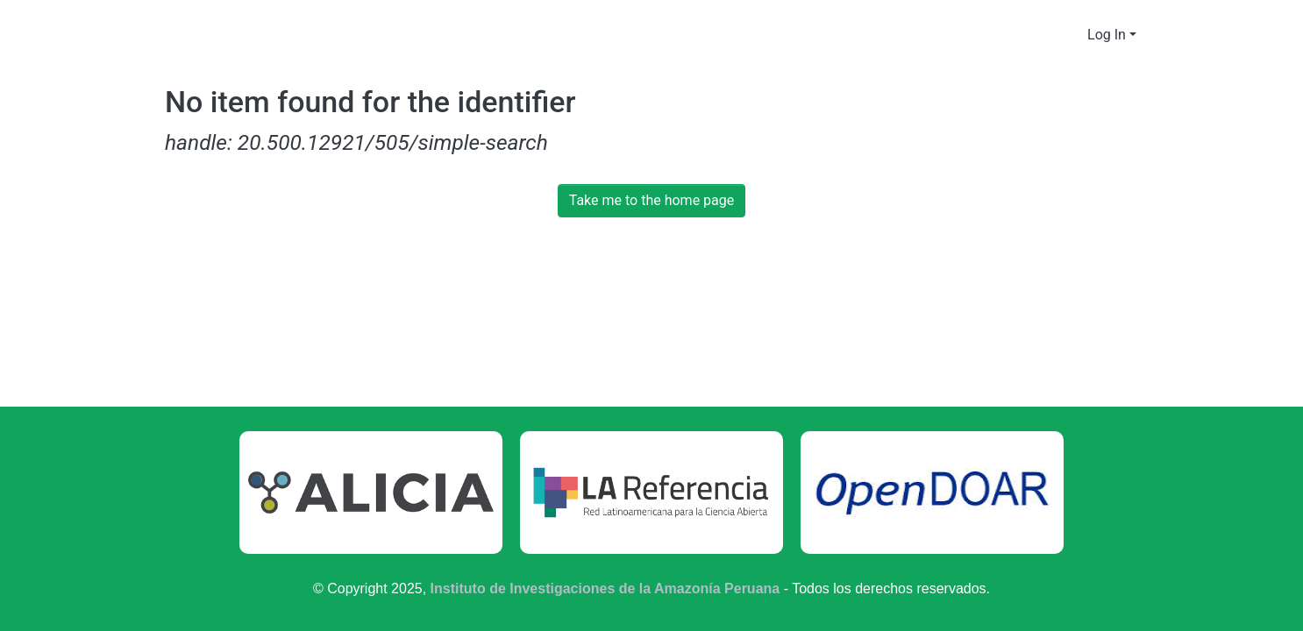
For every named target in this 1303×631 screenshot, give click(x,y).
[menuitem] (1072, 35)
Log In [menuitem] (1107, 35)
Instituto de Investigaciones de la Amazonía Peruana (605, 588)
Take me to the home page (652, 200)
